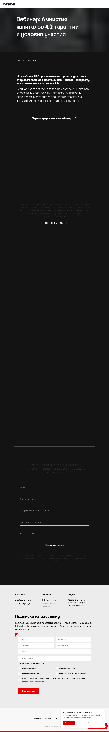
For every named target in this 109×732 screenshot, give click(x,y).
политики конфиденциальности (34, 681)
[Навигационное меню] (104, 4)
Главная (21, 60)
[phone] (54, 658)
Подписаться (28, 690)
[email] (54, 651)
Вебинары (33, 60)
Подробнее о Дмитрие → (54, 222)
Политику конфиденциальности (81, 717)
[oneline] (73, 639)
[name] (36, 639)
